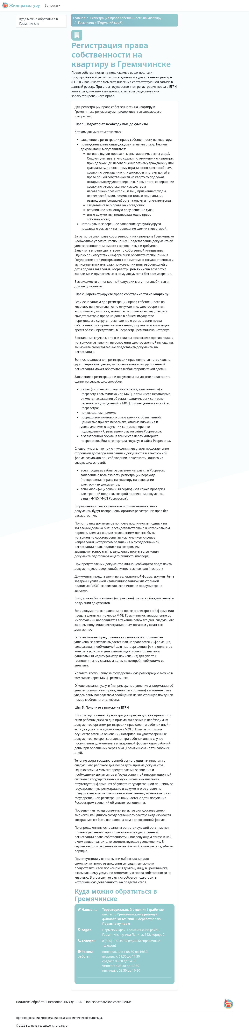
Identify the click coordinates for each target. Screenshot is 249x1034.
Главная (79, 18)
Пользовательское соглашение (108, 1002)
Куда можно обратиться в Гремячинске (38, 21)
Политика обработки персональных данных (49, 1002)
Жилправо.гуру (21, 5)
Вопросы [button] (51, 5)
